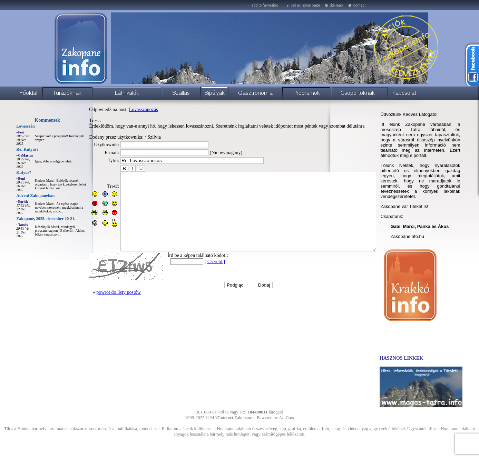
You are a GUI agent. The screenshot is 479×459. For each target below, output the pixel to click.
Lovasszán (10, 126)
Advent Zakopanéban (20, 195)
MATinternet (221, 417)
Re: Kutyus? (12, 149)
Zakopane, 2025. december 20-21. (30, 218)
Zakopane (243, 417)
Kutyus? (8, 172)
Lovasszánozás (128, 109)
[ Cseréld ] (199, 277)
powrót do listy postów (103, 307)
